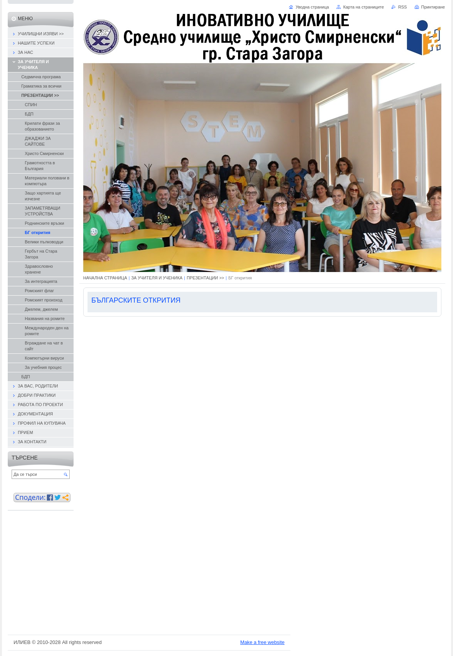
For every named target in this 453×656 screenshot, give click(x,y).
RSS (402, 7)
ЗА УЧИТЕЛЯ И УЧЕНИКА (156, 277)
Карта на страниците (363, 7)
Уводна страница (312, 7)
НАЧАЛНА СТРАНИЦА (105, 277)
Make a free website (262, 642)
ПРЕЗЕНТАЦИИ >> (205, 277)
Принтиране (433, 7)
